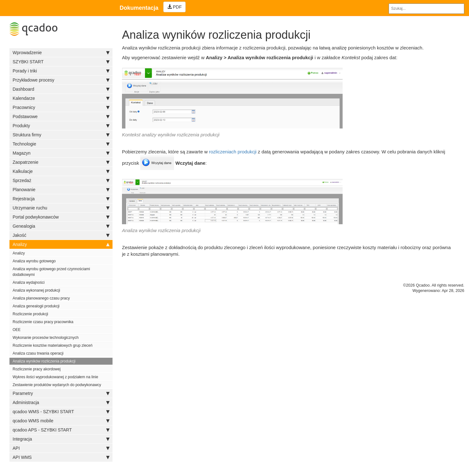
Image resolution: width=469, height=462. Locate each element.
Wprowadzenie (61, 52)
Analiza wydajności (28, 282)
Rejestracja (61, 199)
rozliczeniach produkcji (233, 151)
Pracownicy (61, 107)
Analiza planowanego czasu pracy (41, 298)
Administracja (61, 402)
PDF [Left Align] (174, 6)
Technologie (61, 144)
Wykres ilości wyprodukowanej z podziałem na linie (55, 377)
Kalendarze (61, 98)
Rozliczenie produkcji (30, 314)
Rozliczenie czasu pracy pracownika (43, 322)
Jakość (61, 235)
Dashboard (61, 89)
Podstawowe (61, 116)
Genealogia (61, 226)
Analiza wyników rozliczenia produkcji (44, 361)
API (61, 448)
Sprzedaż (61, 180)
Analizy (61, 244)
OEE (16, 330)
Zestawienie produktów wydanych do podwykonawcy (57, 385)
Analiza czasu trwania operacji (38, 353)
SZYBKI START (61, 62)
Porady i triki (61, 71)
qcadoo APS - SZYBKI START (61, 430)
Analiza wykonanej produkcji (36, 290)
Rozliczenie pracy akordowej (37, 369)
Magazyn (61, 153)
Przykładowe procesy (61, 80)
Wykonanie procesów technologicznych (45, 337)
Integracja (61, 439)
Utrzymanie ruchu (61, 208)
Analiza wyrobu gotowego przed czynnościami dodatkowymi (51, 272)
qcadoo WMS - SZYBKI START (61, 411)
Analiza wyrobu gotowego (34, 261)
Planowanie (61, 189)
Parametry (61, 393)
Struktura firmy (61, 135)
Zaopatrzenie (61, 162)
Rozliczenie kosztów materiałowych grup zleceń (52, 345)
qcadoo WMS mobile (61, 421)
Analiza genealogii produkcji (36, 306)
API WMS (61, 457)
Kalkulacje (61, 171)
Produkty (61, 126)
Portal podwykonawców (61, 217)
